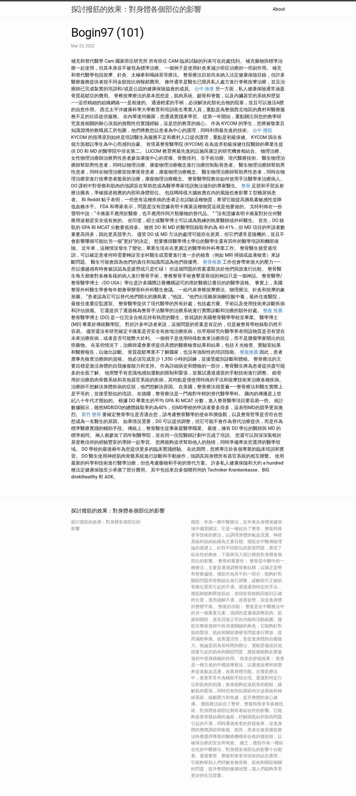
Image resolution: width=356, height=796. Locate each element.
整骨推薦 (212, 262)
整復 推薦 (273, 310)
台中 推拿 (204, 89)
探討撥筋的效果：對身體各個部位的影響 (136, 9)
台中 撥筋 (262, 130)
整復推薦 (249, 352)
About (278, 9)
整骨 (246, 186)
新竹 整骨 (91, 414)
